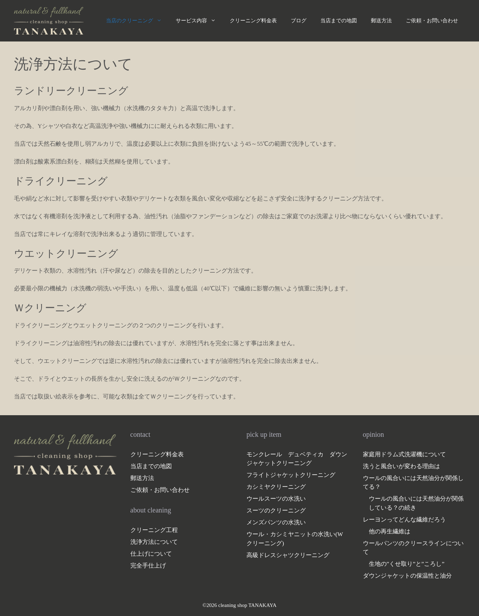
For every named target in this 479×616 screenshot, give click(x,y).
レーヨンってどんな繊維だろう (404, 519)
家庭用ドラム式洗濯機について (404, 454)
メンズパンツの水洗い (276, 522)
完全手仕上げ (148, 565)
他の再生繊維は (389, 531)
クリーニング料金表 (253, 20)
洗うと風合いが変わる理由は (401, 466)
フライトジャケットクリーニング (290, 475)
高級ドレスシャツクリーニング (287, 555)
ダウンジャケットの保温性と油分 (407, 575)
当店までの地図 (338, 20)
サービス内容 (199, 20)
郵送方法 (381, 20)
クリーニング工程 (154, 530)
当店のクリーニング (137, 20)
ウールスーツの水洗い (276, 498)
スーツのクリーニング (276, 510)
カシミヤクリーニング (276, 487)
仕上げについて (151, 553)
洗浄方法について (154, 542)
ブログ (298, 20)
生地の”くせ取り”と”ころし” (406, 564)
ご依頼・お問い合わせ (432, 20)
